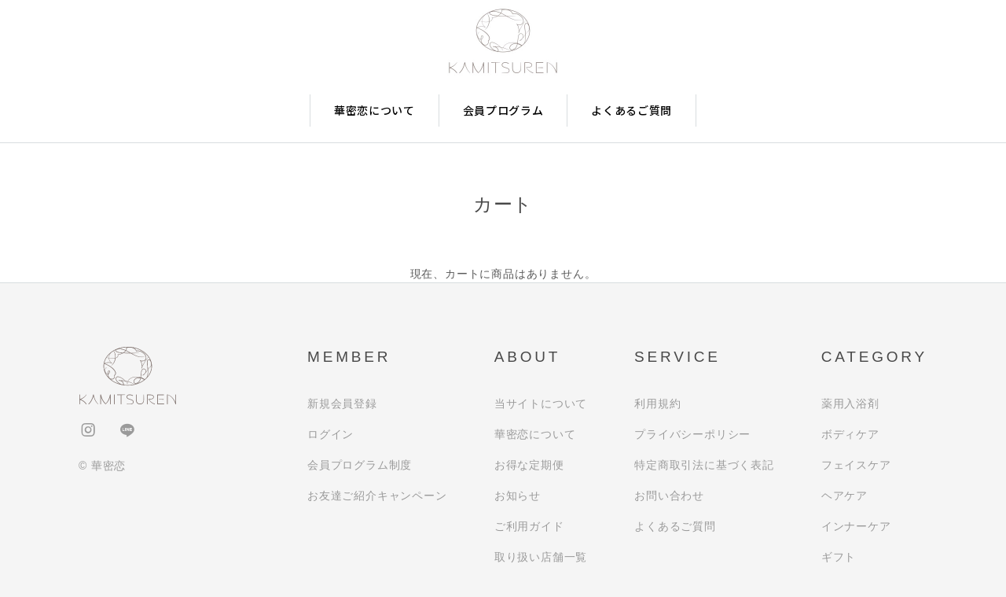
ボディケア (850, 434)
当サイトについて (540, 403)
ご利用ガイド (529, 526)
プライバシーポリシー (692, 434)
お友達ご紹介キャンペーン (377, 495)
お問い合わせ (669, 495)
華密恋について (374, 110)
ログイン (330, 434)
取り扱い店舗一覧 (540, 557)
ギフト (838, 557)
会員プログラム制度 (359, 465)
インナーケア (856, 526)
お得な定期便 (529, 465)
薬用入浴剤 (850, 403)
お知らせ (517, 495)
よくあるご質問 (631, 110)
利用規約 (657, 403)
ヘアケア (844, 495)
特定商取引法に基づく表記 (704, 465)
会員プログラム (503, 110)
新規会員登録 (342, 403)
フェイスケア (856, 465)
